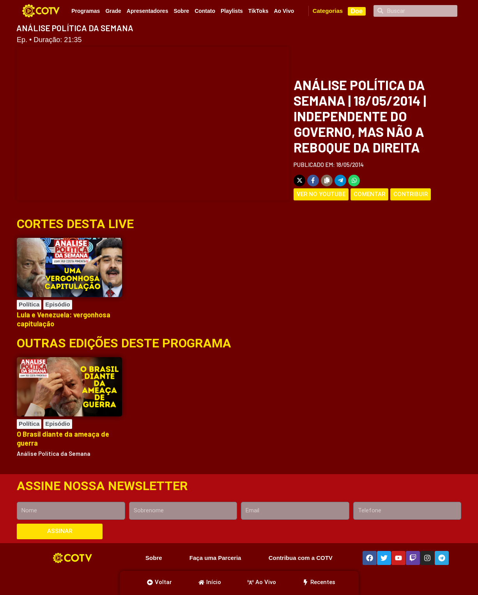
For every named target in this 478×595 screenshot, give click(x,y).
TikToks (258, 11)
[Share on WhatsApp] (354, 180)
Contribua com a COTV (301, 557)
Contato (205, 11)
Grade (113, 11)
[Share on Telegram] (340, 180)
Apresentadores (147, 11)
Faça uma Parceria (215, 557)
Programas (85, 11)
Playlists (232, 11)
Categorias (328, 10)
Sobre (181, 11)
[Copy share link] (327, 180)
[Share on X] (299, 180)
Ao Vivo (284, 11)
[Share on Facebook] (313, 180)
